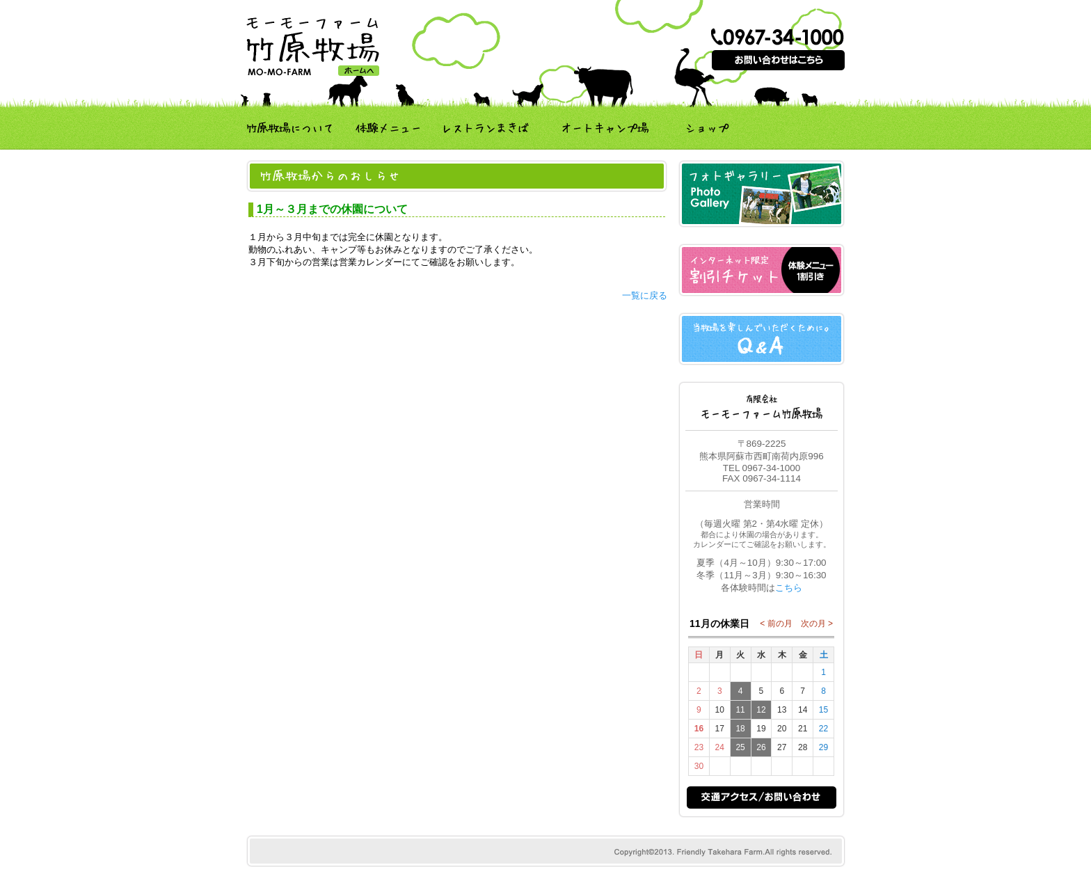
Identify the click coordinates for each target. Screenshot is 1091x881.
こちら (788, 587)
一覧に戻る (644, 295)
